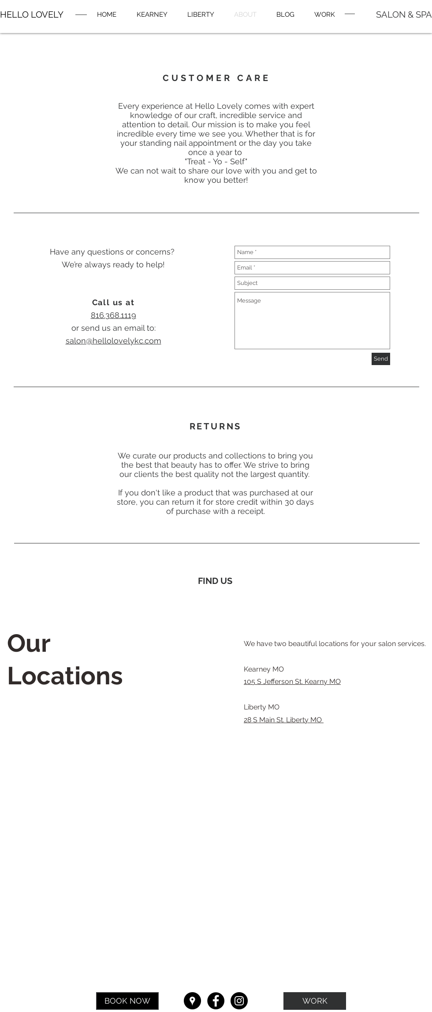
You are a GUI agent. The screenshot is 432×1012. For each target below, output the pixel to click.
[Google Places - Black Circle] (192, 1000)
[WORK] (314, 1001)
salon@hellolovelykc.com (113, 340)
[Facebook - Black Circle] (215, 1000)
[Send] (381, 359)
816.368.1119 (113, 315)
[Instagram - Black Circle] (239, 1000)
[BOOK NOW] (127, 1001)
